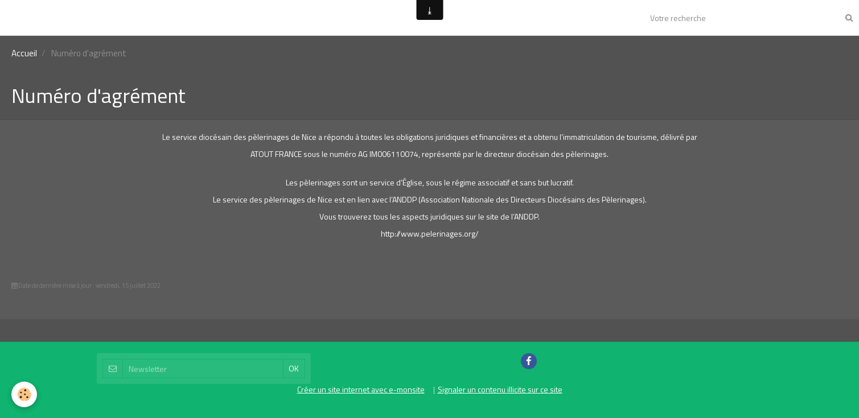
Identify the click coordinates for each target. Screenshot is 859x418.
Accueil (24, 53)
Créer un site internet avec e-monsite (361, 389)
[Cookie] (24, 394)
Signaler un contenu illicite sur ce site (500, 389)
